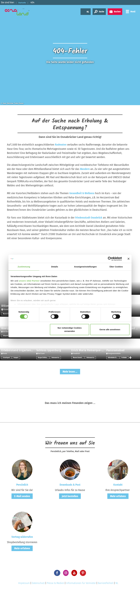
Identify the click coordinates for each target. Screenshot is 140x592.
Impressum (24, 582)
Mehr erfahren (118, 495)
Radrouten (61, 144)
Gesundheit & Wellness (82, 193)
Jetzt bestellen (70, 495)
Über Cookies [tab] (116, 266)
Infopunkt (5, 335)
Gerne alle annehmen (110, 329)
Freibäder (124, 357)
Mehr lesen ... (70, 371)
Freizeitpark (6, 357)
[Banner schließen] (128, 259)
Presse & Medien (55, 582)
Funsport (16, 357)
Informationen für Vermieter (81, 582)
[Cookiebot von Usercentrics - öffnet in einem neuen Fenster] (110, 259)
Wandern (85, 168)
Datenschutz (38, 582)
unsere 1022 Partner (29, 280)
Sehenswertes (55, 357)
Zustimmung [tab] (24, 266)
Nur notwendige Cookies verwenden (70, 329)
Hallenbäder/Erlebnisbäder (113, 357)
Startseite (24, 2)
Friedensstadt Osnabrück (89, 217)
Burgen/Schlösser (43, 357)
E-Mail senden (22, 495)
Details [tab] (54, 266)
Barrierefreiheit (105, 582)
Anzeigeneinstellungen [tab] (85, 266)
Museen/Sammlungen (78, 357)
